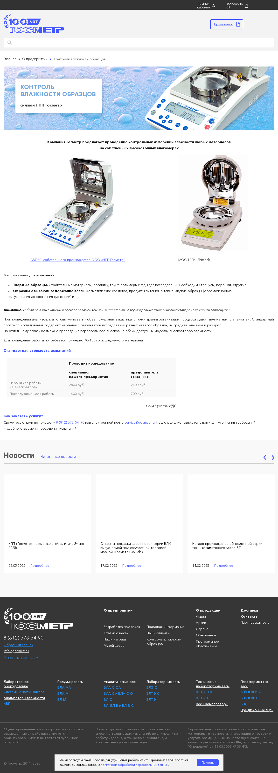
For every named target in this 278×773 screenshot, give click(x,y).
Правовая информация (165, 626)
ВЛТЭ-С (153, 693)
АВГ (7, 703)
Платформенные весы (254, 683)
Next (273, 457)
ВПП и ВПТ (249, 697)
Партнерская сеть (255, 622)
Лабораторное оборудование (16, 683)
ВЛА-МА (64, 687)
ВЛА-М (63, 693)
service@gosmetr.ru (139, 422)
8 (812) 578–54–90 (70, 422)
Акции (201, 616)
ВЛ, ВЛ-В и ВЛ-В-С (119, 705)
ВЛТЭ (151, 699)
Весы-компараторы (212, 703)
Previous (264, 457)
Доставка (249, 610)
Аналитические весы (120, 681)
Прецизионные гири (257, 709)
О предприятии (118, 610)
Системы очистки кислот (24, 691)
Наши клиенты (158, 632)
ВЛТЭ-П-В (204, 691)
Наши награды (115, 639)
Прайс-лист (223, 24)
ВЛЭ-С (151, 687)
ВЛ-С (108, 699)
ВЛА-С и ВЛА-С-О (118, 693)
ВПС (244, 703)
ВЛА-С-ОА (112, 687)
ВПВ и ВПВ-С (251, 691)
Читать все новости (58, 456)
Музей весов (114, 645)
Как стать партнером (21, 657)
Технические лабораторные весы (212, 683)
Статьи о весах (116, 632)
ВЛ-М (61, 699)
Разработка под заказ (122, 626)
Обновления (206, 635)
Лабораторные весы (163, 681)
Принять (208, 762)
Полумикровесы (70, 681)
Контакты (249, 616)
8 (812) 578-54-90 (24, 637)
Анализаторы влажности (24, 697)
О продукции (208, 610)
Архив (201, 622)
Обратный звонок (18, 644)
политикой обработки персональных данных (134, 764)
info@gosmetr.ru (16, 650)
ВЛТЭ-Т (202, 697)
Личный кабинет (203, 5)
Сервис (202, 628)
